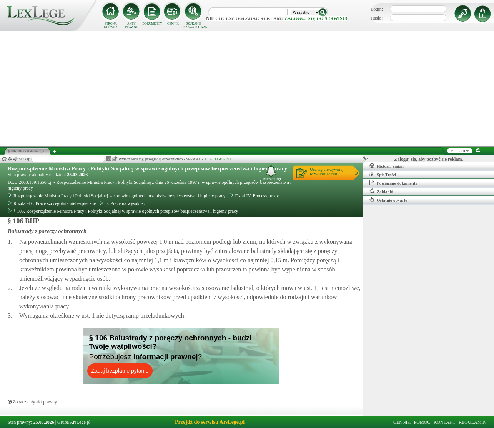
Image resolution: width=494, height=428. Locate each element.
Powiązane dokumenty (393, 182)
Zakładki (381, 191)
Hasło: (377, 18)
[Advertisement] (247, 88)
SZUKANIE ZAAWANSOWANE (193, 25)
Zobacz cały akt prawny (32, 402)
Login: (377, 9)
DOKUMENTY (152, 23)
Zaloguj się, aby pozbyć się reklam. (428, 159)
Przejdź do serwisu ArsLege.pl (210, 422)
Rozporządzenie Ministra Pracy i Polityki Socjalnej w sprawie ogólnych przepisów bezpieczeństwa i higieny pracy (147, 168)
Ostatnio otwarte (388, 199)
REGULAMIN (472, 422)
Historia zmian (386, 165)
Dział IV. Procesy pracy (254, 195)
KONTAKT (445, 422)
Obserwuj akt (271, 173)
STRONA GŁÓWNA (111, 25)
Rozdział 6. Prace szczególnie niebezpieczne (52, 203)
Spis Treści (382, 174)
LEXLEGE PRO (218, 159)
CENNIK (173, 23)
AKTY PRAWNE (131, 25)
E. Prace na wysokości (123, 203)
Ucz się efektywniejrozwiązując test (326, 171)
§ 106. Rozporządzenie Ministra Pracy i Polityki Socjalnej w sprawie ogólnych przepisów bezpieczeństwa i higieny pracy (123, 211)
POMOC (422, 422)
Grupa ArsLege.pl (73, 422)
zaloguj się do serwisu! (315, 18)
